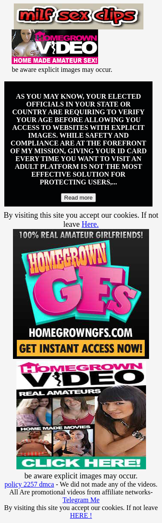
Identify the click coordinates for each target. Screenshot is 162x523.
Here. (90, 224)
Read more (78, 197)
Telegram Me (81, 500)
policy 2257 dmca (29, 484)
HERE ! (81, 515)
